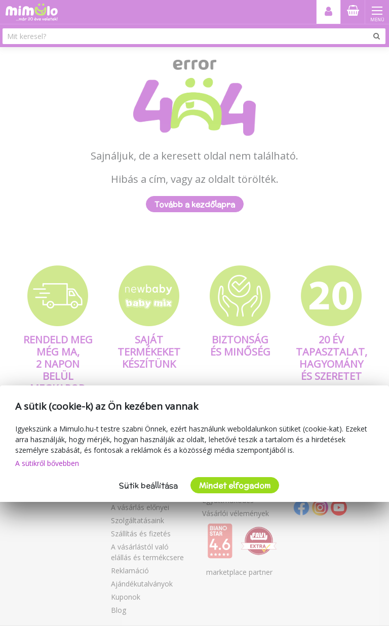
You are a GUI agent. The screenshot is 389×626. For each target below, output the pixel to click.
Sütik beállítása (148, 485)
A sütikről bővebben (47, 463)
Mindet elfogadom (234, 485)
